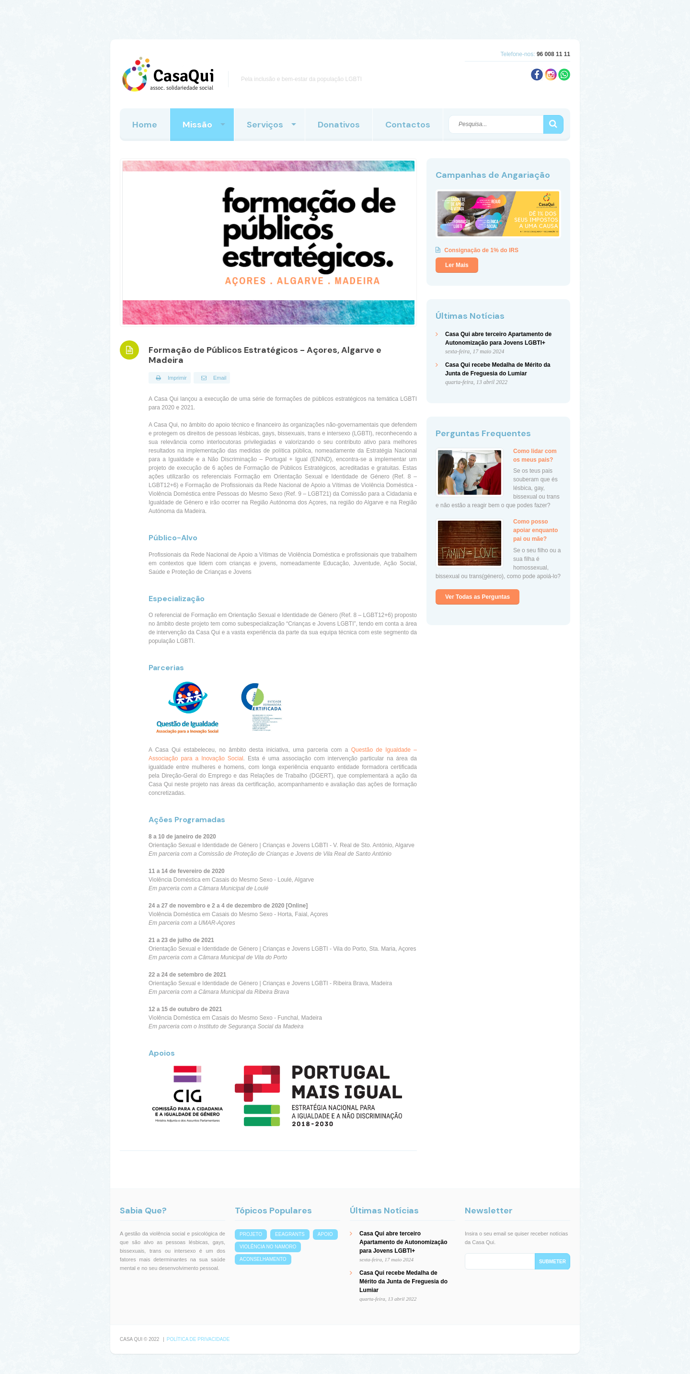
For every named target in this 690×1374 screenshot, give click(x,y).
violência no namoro (268, 1246)
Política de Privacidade (198, 1339)
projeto (251, 1234)
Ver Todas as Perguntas (477, 597)
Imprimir (169, 378)
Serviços (265, 124)
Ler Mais (457, 265)
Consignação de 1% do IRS (481, 250)
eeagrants (290, 1234)
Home (144, 124)
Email (212, 378)
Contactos (407, 124)
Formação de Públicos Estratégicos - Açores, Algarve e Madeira (265, 355)
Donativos (339, 124)
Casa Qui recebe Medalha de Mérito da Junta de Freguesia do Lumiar (403, 1281)
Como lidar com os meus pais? (535, 455)
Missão (197, 124)
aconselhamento (263, 1259)
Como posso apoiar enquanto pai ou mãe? (535, 530)
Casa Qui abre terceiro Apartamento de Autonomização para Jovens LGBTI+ (403, 1242)
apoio (325, 1234)
